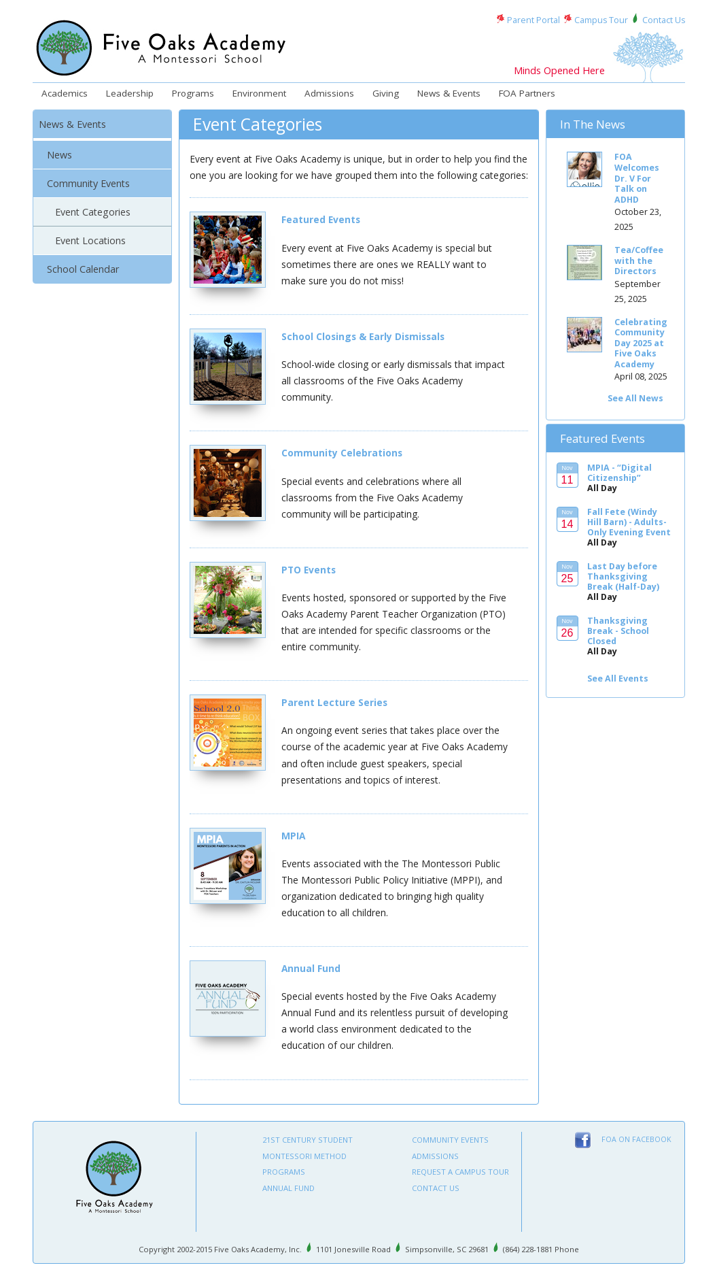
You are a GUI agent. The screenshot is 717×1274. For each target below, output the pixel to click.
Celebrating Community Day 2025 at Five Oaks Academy (640, 343)
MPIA (293, 835)
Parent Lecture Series (334, 702)
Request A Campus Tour (460, 1172)
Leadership (130, 93)
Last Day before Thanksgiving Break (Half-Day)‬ (623, 576)
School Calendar (83, 269)
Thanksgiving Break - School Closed (618, 631)
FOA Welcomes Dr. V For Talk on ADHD (636, 178)
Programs (193, 93)
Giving (385, 93)
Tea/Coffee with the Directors (638, 260)
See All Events (617, 678)
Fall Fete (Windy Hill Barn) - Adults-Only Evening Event (629, 522)
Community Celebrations (341, 452)
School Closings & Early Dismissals (362, 336)
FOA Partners (527, 93)
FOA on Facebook (636, 1139)
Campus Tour (601, 20)
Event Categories (92, 211)
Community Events (88, 183)
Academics (64, 93)
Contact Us (663, 20)
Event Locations (90, 240)
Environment (259, 93)
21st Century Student (307, 1140)
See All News (635, 398)
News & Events (448, 93)
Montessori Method (304, 1156)
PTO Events (308, 569)
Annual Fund (310, 968)
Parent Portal (533, 20)
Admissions (329, 93)
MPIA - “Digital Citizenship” (619, 473)
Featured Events (320, 219)
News (59, 154)
